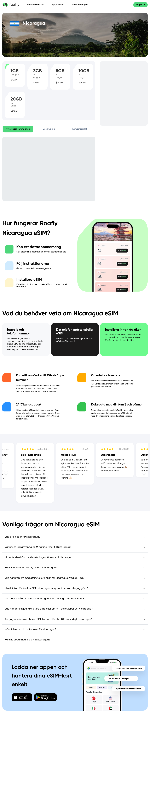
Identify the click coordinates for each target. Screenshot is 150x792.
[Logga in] (140, 4)
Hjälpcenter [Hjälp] (58, 5)
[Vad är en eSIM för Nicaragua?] (75, 537)
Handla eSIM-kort (36, 5)
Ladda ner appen (79, 5)
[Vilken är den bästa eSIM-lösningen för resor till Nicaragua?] (75, 558)
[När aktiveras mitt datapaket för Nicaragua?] (75, 630)
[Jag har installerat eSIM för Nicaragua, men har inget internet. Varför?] (75, 599)
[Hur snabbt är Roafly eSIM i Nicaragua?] (75, 640)
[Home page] (12, 5)
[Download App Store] (22, 697)
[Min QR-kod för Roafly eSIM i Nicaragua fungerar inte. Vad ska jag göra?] (75, 588)
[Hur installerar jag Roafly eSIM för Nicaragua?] (75, 568)
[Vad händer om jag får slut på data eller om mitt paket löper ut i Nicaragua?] (75, 609)
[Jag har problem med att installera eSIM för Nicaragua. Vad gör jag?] (75, 578)
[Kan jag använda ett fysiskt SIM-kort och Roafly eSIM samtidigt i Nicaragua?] (75, 619)
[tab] (18, 129)
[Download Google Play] (45, 697)
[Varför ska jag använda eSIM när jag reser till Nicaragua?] (75, 547)
